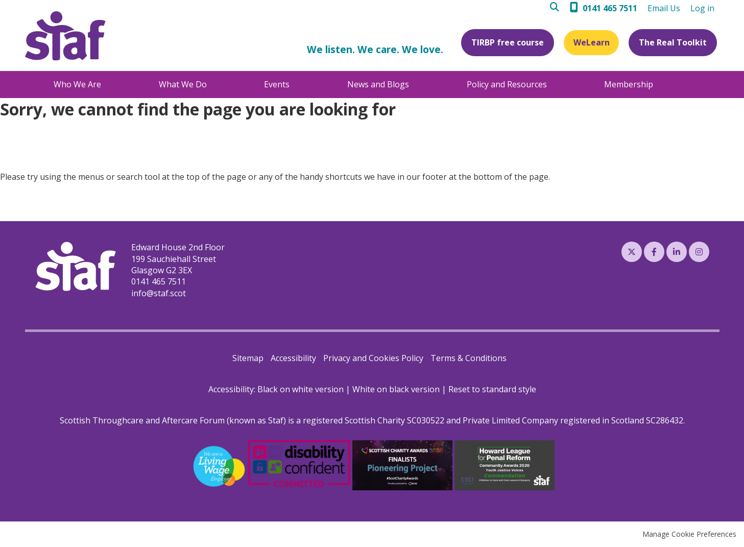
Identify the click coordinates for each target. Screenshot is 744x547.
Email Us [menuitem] (663, 8)
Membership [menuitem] (628, 84)
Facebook (654, 252)
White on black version (396, 389)
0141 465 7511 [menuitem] (610, 8)
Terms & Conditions (468, 358)
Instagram (699, 252)
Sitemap (247, 358)
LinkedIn (676, 252)
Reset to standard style (492, 389)
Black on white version (300, 389)
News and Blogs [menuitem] (378, 84)
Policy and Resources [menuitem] (507, 84)
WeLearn (590, 42)
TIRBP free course (506, 42)
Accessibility (293, 358)
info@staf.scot (158, 293)
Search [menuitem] (557, 8)
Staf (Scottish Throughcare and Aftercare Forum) (65, 36)
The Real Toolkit (673, 42)
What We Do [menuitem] (183, 84)
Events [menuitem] (277, 84)
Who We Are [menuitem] (77, 84)
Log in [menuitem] (702, 8)
